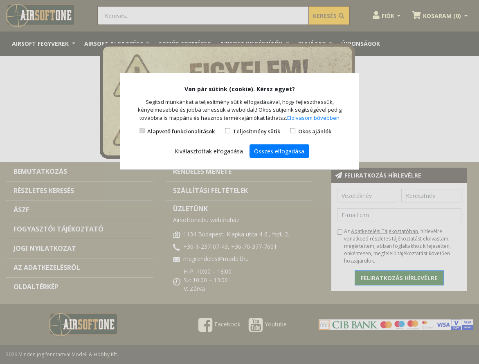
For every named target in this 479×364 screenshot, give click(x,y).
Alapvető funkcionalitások (181, 131)
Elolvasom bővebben (313, 117)
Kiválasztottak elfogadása (209, 151)
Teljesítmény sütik (256, 131)
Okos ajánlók (314, 131)
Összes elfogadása (279, 151)
